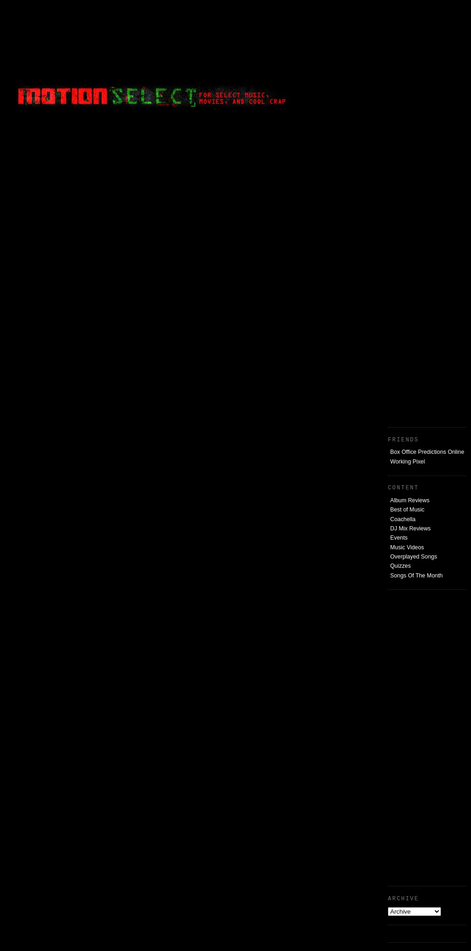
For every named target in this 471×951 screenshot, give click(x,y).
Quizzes (400, 566)
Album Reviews (409, 500)
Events (399, 538)
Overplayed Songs (413, 556)
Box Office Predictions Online (427, 452)
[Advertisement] (397, 62)
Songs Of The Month (416, 575)
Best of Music (407, 509)
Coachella (403, 519)
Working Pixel (407, 461)
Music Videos (407, 547)
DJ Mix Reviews (410, 528)
